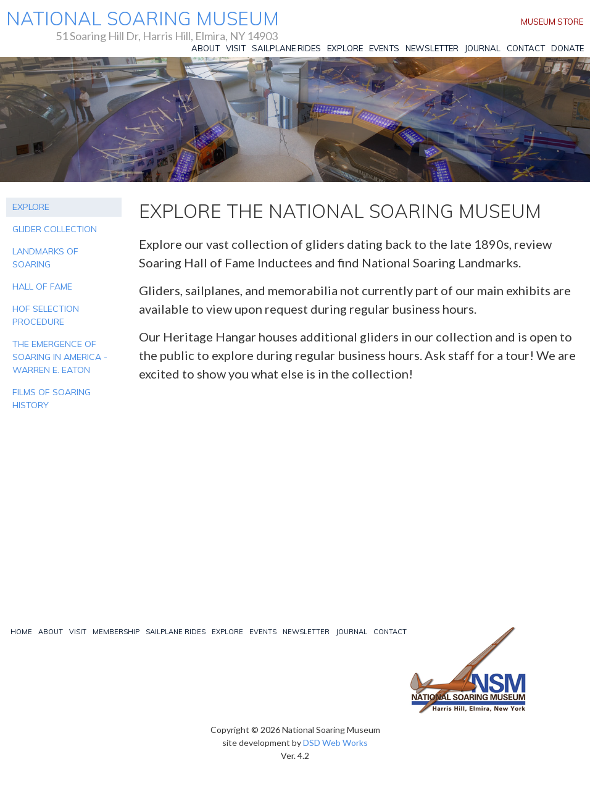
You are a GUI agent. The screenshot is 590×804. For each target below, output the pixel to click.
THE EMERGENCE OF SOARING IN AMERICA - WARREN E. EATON (59, 356)
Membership (116, 631)
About (205, 48)
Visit (236, 48)
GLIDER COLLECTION (54, 229)
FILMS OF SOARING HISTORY (51, 399)
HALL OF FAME (42, 286)
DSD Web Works (335, 742)
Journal (483, 48)
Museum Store (552, 22)
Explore (345, 48)
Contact (526, 48)
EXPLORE (30, 206)
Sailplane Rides (286, 48)
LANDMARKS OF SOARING (45, 258)
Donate (567, 48)
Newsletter (432, 48)
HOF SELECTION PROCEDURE (45, 315)
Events (384, 48)
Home (21, 631)
